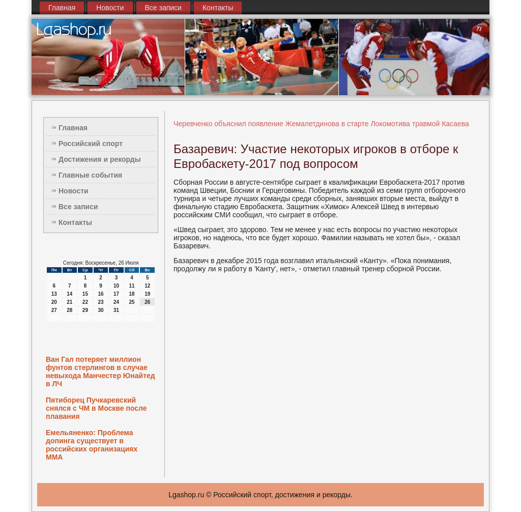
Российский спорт (91, 143)
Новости (110, 8)
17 (116, 294)
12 (147, 286)
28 (69, 310)
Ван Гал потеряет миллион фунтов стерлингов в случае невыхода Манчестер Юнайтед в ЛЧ (100, 371)
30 (100, 310)
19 (147, 294)
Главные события (90, 175)
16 (100, 294)
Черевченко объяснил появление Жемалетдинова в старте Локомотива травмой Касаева (321, 124)
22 (85, 302)
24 (116, 302)
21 (69, 302)
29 (85, 310)
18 (132, 294)
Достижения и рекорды (100, 159)
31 (116, 310)
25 (132, 302)
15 (85, 294)
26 (147, 302)
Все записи (163, 8)
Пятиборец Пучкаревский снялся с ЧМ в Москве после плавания (96, 408)
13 (54, 294)
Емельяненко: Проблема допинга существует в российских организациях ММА (91, 445)
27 (54, 310)
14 (69, 294)
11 (132, 286)
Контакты (217, 8)
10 (116, 286)
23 (100, 302)
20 (54, 302)
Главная (61, 8)
